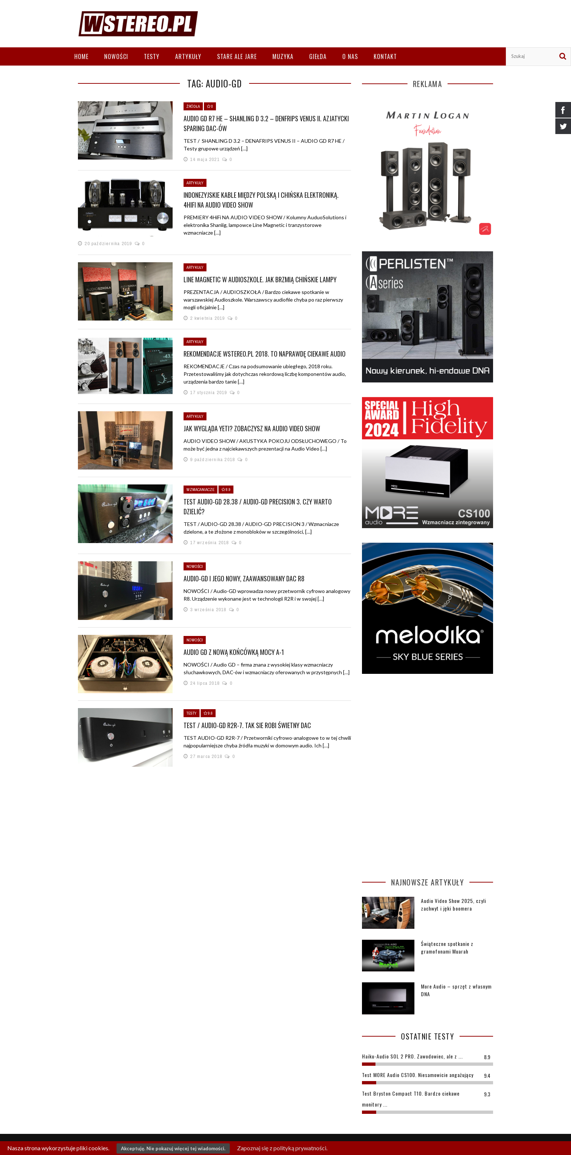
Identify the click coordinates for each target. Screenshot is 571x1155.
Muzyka (283, 56)
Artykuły (188, 56)
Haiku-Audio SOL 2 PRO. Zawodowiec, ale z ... (412, 1056)
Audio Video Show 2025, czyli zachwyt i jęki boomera (453, 904)
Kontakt (385, 56)
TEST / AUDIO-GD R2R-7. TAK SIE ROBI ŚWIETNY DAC (247, 725)
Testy (152, 56)
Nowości (116, 56)
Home (81, 56)
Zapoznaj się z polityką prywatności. (282, 1147)
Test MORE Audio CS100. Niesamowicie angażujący (417, 1075)
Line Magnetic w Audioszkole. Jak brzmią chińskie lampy (260, 279)
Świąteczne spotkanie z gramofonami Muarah (447, 947)
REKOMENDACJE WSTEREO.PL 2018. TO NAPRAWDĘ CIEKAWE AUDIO (265, 353)
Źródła (193, 106)
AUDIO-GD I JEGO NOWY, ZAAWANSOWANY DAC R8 (244, 578)
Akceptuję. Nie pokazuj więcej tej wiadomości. (173, 1148)
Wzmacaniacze (200, 489)
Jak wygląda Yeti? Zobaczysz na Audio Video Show (252, 428)
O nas (350, 56)
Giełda (318, 56)
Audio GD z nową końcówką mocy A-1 (234, 652)
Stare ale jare (237, 56)
